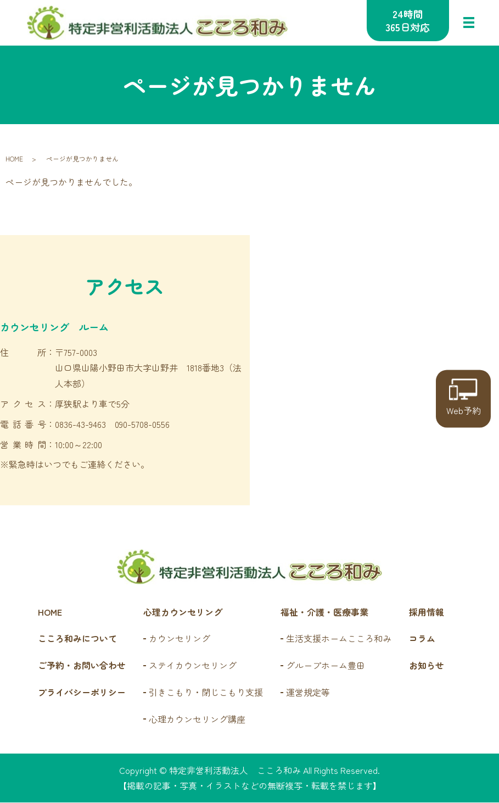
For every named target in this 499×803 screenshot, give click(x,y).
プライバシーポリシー (82, 692)
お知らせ (426, 665)
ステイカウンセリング (193, 665)
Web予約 (463, 397)
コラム (422, 639)
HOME (14, 159)
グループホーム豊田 (325, 665)
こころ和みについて (77, 639)
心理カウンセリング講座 (197, 719)
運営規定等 (308, 692)
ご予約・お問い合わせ (82, 665)
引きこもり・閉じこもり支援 (206, 692)
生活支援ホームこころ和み (338, 639)
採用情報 (426, 612)
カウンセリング (179, 639)
